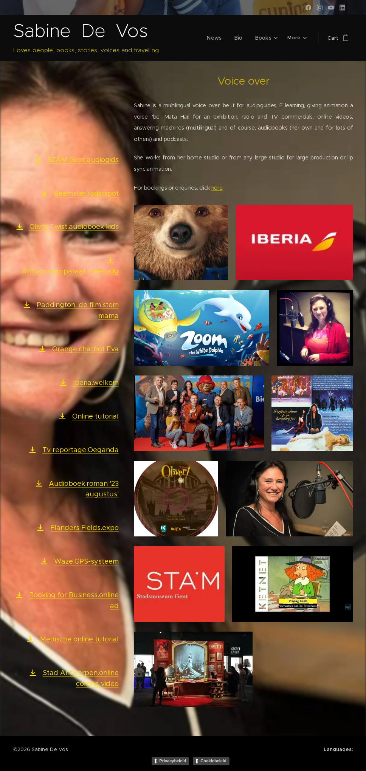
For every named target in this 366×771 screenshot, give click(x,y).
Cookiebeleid (213, 761)
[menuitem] (218, 38)
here (217, 187)
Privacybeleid (172, 761)
